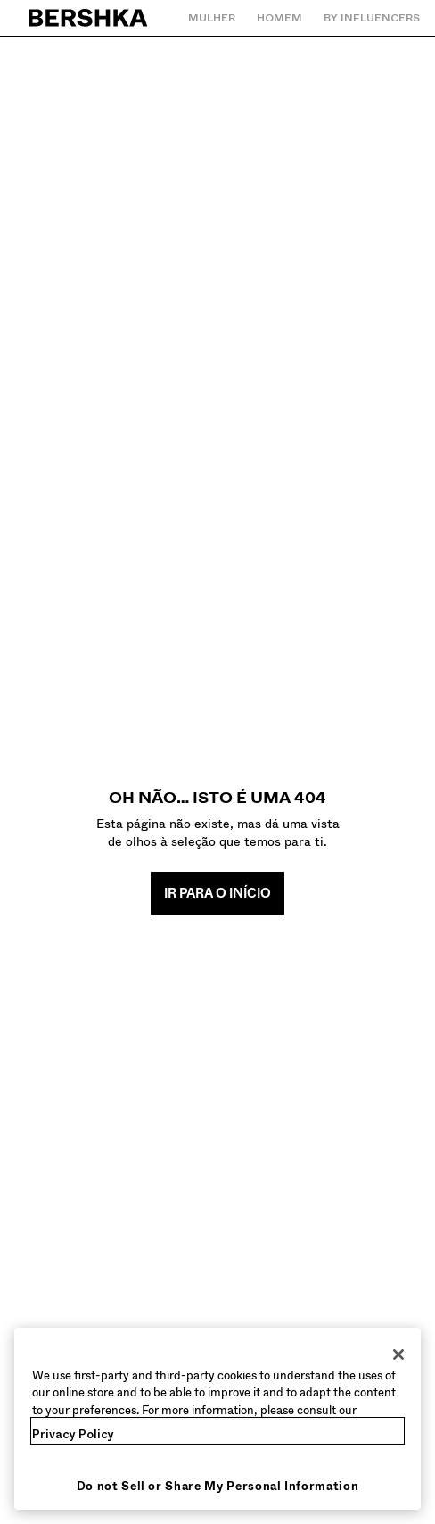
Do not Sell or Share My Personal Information (218, 1486)
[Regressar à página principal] (89, 18)
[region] (217, 1419)
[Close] (398, 1354)
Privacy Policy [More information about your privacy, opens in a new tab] (73, 1434)
